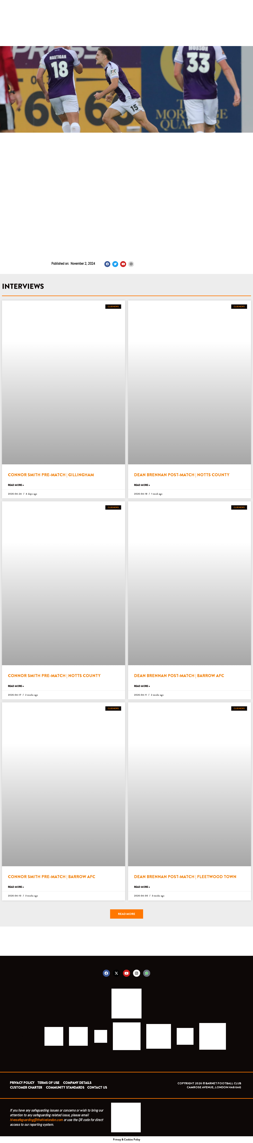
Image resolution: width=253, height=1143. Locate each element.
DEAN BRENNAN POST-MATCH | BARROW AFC (179, 676)
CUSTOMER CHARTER (26, 1087)
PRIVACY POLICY (22, 1083)
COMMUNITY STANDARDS (65, 1087)
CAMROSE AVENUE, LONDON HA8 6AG (214, 1087)
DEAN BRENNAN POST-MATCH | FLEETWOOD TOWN (185, 877)
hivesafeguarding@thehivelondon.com (36, 1119)
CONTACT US (97, 1087)
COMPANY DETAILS (77, 1083)
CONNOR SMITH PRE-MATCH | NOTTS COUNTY (54, 676)
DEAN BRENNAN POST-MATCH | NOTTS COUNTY (181, 475)
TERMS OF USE (48, 1083)
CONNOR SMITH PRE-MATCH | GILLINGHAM (51, 475)
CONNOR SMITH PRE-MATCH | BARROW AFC (51, 877)
